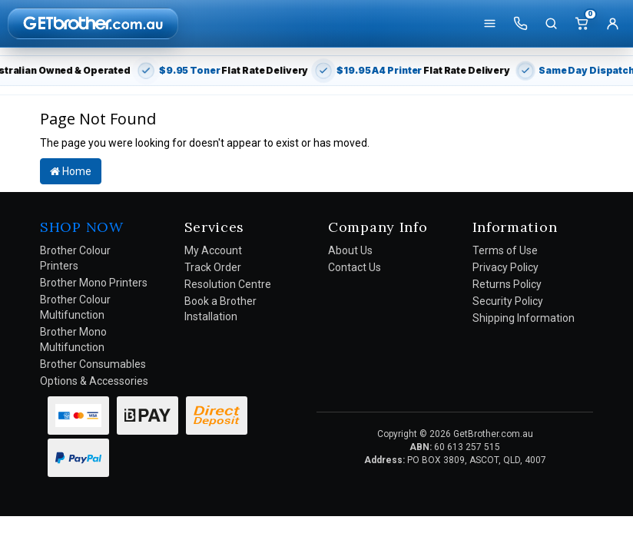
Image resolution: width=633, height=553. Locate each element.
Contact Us (354, 267)
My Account (213, 250)
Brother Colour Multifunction (75, 307)
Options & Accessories (94, 381)
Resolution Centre (227, 284)
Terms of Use (505, 250)
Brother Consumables (93, 364)
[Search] (551, 24)
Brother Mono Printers (93, 282)
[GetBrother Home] (93, 23)
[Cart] (581, 24)
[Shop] (489, 24)
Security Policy (507, 301)
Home (70, 171)
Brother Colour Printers (75, 258)
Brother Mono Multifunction (73, 339)
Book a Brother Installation (220, 309)
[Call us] (520, 24)
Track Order (212, 267)
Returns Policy (507, 284)
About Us (350, 250)
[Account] (612, 24)
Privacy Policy (505, 267)
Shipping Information (523, 318)
